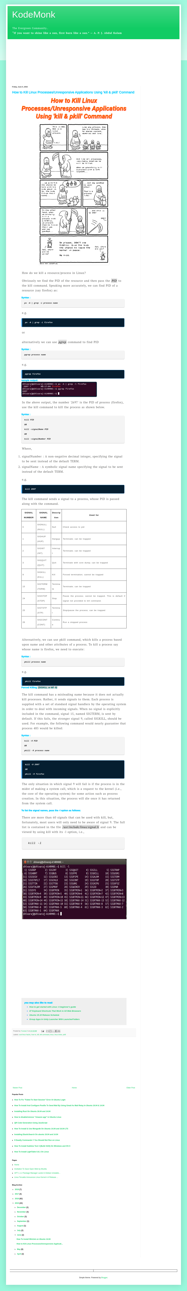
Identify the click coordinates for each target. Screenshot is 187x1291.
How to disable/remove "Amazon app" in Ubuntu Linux (37, 1117)
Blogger (104, 1278)
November (21, 1212)
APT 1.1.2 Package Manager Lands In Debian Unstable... (37, 1173)
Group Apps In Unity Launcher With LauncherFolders (54, 1019)
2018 (17, 1189)
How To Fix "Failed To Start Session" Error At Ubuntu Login (39, 1100)
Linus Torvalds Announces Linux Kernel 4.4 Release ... (36, 1177)
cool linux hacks (24, 1034)
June (19, 1235)
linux (52, 1034)
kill (38, 1034)
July (19, 1230)
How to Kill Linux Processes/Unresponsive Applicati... (40, 1244)
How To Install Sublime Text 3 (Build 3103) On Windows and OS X (42, 1146)
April (19, 1254)
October (20, 1217)
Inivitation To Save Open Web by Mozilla (30, 1169)
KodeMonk (33, 14)
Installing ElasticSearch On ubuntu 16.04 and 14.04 (36, 1134)
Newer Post (17, 1088)
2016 (17, 1199)
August (20, 1226)
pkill (64, 1034)
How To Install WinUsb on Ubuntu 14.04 (34, 1239)
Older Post (130, 1088)
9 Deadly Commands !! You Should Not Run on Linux (37, 1140)
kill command (44, 1034)
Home (74, 1088)
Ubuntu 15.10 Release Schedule (44, 1015)
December (21, 1207)
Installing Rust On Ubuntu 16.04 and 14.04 (32, 1111)
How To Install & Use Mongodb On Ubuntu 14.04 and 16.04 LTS (41, 1129)
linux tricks (58, 1034)
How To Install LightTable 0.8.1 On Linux (31, 1152)
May (19, 1249)
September (22, 1221)
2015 (17, 1203)
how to (33, 1034)
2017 (17, 1194)
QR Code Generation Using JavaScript (30, 1123)
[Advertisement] (93, 60)
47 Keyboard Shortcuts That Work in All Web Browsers (55, 1011)
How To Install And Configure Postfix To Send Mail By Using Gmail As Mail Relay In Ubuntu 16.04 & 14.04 (59, 1105)
